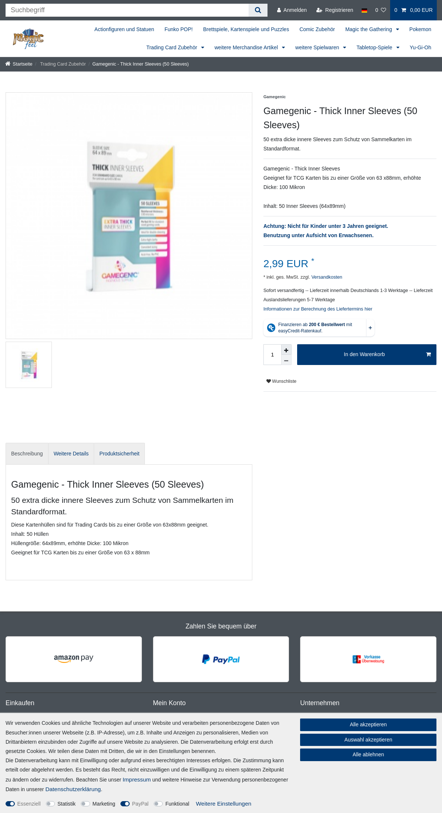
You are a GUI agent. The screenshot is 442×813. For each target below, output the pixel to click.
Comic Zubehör (317, 29)
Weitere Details (71, 454)
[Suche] (258, 10)
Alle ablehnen (368, 754)
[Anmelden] (292, 10)
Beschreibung (27, 454)
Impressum (137, 779)
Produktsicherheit (119, 454)
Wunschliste (281, 381)
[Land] (364, 10)
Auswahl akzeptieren (368, 740)
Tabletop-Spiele (374, 47)
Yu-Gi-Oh (420, 47)
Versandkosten (326, 277)
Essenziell (29, 804)
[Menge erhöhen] (286, 349)
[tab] (27, 454)
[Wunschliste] (381, 10)
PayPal (140, 804)
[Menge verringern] (286, 360)
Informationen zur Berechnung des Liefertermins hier (317, 309)
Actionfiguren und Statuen (124, 29)
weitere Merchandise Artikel (247, 47)
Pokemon (420, 29)
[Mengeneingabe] (272, 354)
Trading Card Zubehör (172, 47)
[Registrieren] (334, 10)
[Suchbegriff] (127, 10)
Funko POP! (178, 29)
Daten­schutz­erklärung (73, 789)
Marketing (104, 804)
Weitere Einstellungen (223, 803)
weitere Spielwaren (317, 47)
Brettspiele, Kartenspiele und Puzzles (246, 29)
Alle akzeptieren (368, 724)
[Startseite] (19, 64)
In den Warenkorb (387, 354)
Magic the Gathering (369, 29)
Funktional (177, 804)
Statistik (66, 804)
